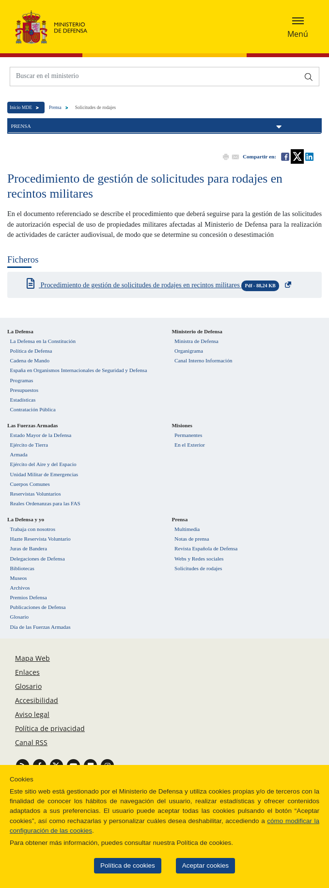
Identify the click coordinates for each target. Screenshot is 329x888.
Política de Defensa (31, 351)
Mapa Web (32, 658)
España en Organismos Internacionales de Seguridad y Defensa (78, 370)
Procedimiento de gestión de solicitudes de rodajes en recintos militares (159, 285)
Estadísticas (23, 400)
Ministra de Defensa (196, 341)
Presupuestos (24, 390)
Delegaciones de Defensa (37, 558)
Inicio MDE (21, 107)
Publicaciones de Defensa (38, 607)
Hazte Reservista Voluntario (40, 539)
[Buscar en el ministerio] (154, 75)
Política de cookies (119, 865)
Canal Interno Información (203, 360)
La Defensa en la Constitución (43, 341)
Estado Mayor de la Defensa (41, 435)
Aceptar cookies (197, 865)
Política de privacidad (50, 728)
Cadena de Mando (29, 360)
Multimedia (187, 529)
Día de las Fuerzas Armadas (40, 627)
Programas (21, 380)
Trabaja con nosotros (32, 529)
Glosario (19, 617)
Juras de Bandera (28, 548)
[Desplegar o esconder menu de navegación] (297, 27)
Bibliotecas (22, 568)
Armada (19, 454)
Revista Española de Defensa (205, 548)
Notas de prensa (191, 539)
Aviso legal (32, 714)
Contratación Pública (33, 409)
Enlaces (27, 672)
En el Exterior (189, 445)
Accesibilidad (36, 700)
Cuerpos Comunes (30, 484)
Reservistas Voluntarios (35, 494)
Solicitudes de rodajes (198, 568)
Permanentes (188, 435)
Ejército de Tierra (29, 445)
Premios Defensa (28, 597)
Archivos (20, 588)
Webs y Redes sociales (198, 558)
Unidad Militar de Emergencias (44, 474)
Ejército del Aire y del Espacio (43, 464)
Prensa (55, 107)
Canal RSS (31, 742)
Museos (18, 578)
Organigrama (188, 351)
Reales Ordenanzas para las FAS (45, 503)
